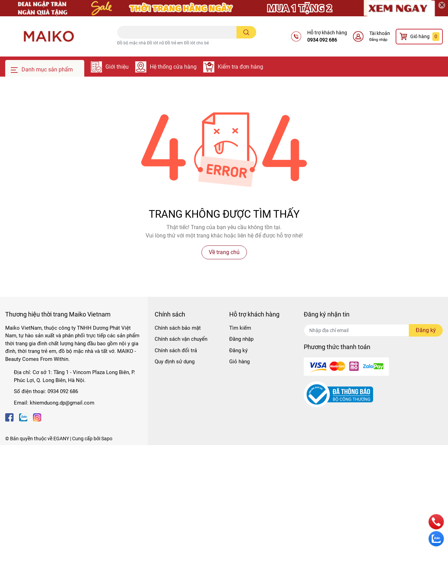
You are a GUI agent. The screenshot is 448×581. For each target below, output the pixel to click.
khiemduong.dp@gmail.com (62, 403)
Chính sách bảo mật (178, 328)
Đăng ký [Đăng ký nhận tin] (426, 330)
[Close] (441, 5)
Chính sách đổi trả (176, 350)
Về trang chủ (224, 252)
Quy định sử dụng (175, 361)
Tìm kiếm (240, 328)
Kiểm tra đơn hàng (240, 66)
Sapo (106, 438)
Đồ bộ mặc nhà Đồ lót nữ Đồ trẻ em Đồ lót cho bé (163, 43)
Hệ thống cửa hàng (173, 66)
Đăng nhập (378, 39)
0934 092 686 (322, 40)
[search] (246, 32)
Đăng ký (238, 350)
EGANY (61, 438)
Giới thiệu (117, 66)
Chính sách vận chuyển (181, 339)
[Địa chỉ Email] (373, 330)
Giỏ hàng (239, 361)
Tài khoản (379, 33)
